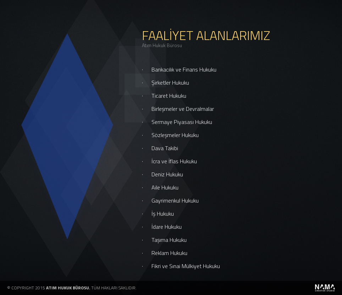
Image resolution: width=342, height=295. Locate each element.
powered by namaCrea (325, 287)
